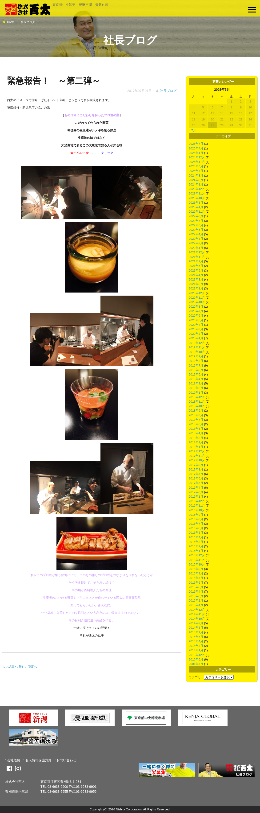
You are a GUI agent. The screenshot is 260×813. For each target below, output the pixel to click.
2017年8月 (196, 469)
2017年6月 (196, 478)
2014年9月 (196, 623)
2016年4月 (196, 537)
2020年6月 (196, 315)
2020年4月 (196, 324)
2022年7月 (196, 221)
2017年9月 (196, 465)
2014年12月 (197, 609)
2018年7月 (196, 419)
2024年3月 (196, 175)
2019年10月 (197, 352)
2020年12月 (197, 293)
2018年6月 (196, 424)
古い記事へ (10, 667)
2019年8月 (196, 361)
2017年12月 (197, 451)
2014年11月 (197, 614)
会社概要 (13, 760)
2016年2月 (196, 546)
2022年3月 (196, 238)
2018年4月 (196, 433)
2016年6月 (196, 528)
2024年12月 (197, 157)
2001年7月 (196, 664)
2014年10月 (197, 618)
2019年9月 (196, 356)
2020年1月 (196, 338)
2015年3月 (196, 596)
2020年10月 (197, 302)
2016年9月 (196, 514)
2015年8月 (196, 573)
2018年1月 (196, 447)
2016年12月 (197, 501)
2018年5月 (196, 428)
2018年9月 (196, 410)
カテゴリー (196, 677)
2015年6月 (196, 582)
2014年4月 (196, 641)
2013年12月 (197, 655)
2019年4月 (196, 379)
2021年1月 (196, 288)
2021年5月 (196, 270)
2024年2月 (196, 180)
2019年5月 (196, 374)
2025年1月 (196, 153)
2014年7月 (196, 632)
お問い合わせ (66, 760)
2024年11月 (197, 162)
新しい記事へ (28, 667)
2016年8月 (196, 519)
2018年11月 (197, 401)
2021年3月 (196, 279)
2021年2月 (196, 284)
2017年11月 (197, 456)
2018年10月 (197, 406)
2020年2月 (196, 333)
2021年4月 (196, 275)
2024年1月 (196, 184)
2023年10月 (197, 198)
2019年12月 (197, 343)
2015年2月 (196, 600)
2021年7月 (196, 261)
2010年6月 (196, 659)
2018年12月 (197, 397)
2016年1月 (196, 551)
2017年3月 (196, 492)
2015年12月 (197, 555)
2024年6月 (196, 166)
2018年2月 (196, 442)
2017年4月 (196, 487)
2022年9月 (196, 216)
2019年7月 (196, 365)
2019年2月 (196, 388)
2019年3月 (196, 383)
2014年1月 (196, 650)
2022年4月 (196, 234)
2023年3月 (196, 202)
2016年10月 (197, 510)
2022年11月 (197, 211)
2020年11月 (197, 297)
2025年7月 (196, 143)
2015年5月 (196, 587)
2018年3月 (196, 438)
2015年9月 (196, 569)
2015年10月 (197, 564)
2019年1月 (196, 392)
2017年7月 (196, 474)
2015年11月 (197, 560)
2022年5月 (196, 229)
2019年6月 (196, 370)
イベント (79, 153)
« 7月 (192, 130)
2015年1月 (196, 605)
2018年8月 (196, 415)
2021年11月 (197, 257)
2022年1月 (196, 248)
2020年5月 (196, 320)
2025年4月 (196, 148)
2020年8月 (196, 306)
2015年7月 (196, 578)
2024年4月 (196, 171)
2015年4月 (196, 591)
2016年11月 (197, 505)
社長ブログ (168, 91)
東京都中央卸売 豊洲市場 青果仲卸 (80, 5)
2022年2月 (196, 243)
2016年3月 (196, 542)
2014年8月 (196, 627)
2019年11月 (197, 347)
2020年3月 (196, 329)
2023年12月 (197, 189)
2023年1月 (196, 207)
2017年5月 (196, 483)
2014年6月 (196, 637)
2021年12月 (197, 252)
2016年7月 (196, 523)
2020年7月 (196, 311)
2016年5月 (196, 532)
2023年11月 (197, 193)
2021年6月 (196, 266)
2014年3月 (196, 646)
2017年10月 (197, 460)
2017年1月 (196, 496)
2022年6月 (196, 225)
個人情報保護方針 (38, 760)
